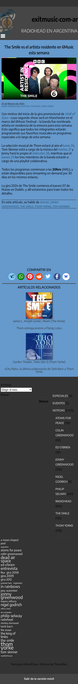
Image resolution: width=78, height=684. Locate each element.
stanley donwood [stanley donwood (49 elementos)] (10, 622)
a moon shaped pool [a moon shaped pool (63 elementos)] (9, 541)
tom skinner (61, 206)
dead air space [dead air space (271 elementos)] (8, 559)
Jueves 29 (8, 157)
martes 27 (64, 149)
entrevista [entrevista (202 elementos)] (9, 568)
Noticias (25, 106)
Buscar (5, 394)
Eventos (59, 403)
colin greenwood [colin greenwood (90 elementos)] (12, 553)
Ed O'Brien (62, 447)
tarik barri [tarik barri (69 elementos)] (7, 626)
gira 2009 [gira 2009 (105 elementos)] (7, 576)
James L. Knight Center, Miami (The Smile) (39, 321)
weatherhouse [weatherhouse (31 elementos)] (6, 656)
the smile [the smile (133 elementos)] (7, 640)
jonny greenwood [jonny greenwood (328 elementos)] (12, 595)
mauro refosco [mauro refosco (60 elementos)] (9, 601)
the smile (26, 206)
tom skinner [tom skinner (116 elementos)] (9, 652)
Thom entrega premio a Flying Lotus (39, 328)
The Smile (35, 106)
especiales (60, 396)
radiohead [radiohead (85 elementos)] (7, 619)
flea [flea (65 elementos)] (3, 572)
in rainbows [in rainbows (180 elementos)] (10, 586)
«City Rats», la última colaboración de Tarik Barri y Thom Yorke (39, 370)
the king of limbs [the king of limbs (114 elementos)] (8, 635)
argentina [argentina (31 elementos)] (4, 547)
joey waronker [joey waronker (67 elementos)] (9, 590)
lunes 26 (68, 145)
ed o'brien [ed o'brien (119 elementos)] (8, 564)
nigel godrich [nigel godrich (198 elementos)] (11, 604)
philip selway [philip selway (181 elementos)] (11, 615)
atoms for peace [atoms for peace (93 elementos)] (11, 550)
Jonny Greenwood (11, 106)
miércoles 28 (40, 153)
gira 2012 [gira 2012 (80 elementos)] (6, 579)
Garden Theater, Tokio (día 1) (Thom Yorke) (39, 362)
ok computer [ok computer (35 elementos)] (6, 612)
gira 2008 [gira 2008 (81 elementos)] (13, 572)
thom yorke (43, 206)
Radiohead (63, 501)
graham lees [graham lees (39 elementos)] (6, 583)
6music (44, 201)
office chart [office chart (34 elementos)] (6, 608)
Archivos (6, 385)
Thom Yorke (47, 106)
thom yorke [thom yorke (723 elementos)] (7, 645)
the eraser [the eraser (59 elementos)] (6, 629)
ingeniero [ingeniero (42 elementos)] (17, 583)
